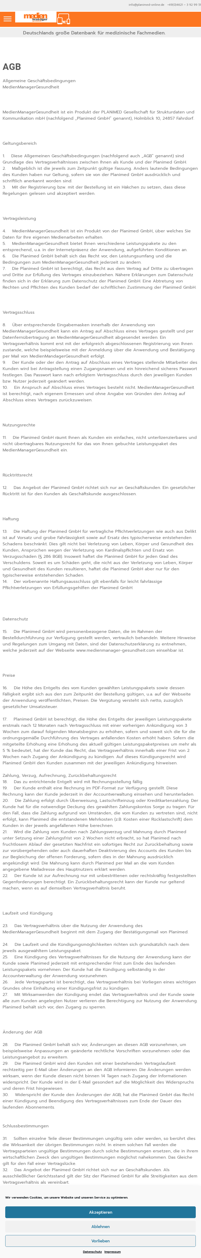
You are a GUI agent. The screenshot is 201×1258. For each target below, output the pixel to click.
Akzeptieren (100, 1212)
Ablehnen (100, 1227)
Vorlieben (100, 1241)
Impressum (112, 1251)
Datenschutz (92, 1251)
